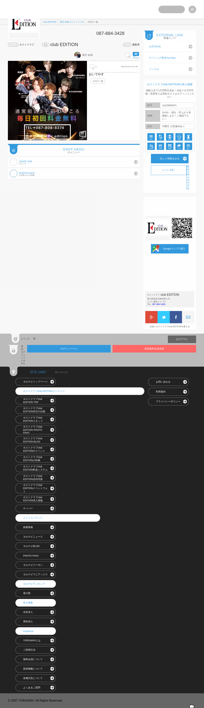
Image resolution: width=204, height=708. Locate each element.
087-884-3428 (158, 304)
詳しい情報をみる (170, 158)
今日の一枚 (98, 81)
